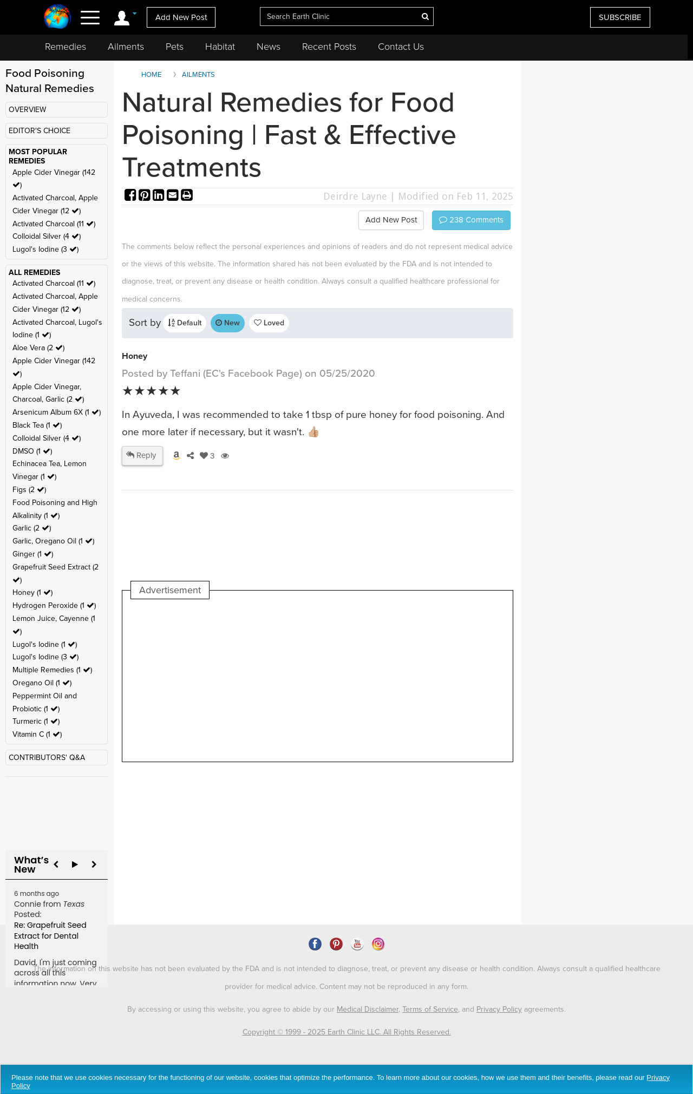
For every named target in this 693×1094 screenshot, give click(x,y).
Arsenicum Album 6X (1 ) (56, 412)
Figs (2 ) (29, 489)
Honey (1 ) (32, 592)
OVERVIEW (27, 109)
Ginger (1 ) (32, 554)
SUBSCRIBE (620, 17)
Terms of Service (430, 1009)
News (268, 47)
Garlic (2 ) (31, 528)
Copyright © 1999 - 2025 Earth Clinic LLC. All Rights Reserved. (347, 1032)
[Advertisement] (328, 680)
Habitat (220, 47)
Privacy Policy (499, 1009)
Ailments (126, 47)
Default (184, 322)
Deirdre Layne (355, 196)
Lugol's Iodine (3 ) (45, 249)
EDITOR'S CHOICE (39, 130)
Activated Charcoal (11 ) (53, 223)
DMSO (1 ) (32, 451)
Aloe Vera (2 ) (38, 347)
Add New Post (181, 17)
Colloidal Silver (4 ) (46, 236)
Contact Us (401, 47)
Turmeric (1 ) (36, 721)
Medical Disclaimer (367, 1009)
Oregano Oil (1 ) (41, 682)
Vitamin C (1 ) (37, 734)
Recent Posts (329, 47)
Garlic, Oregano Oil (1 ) (53, 541)
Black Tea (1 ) (37, 425)
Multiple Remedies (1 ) (52, 669)
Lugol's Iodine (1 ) (44, 644)
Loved (269, 322)
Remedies (65, 47)
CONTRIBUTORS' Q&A (47, 757)
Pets (175, 47)
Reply (141, 455)
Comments (471, 220)
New (227, 322)
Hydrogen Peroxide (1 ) (54, 605)
